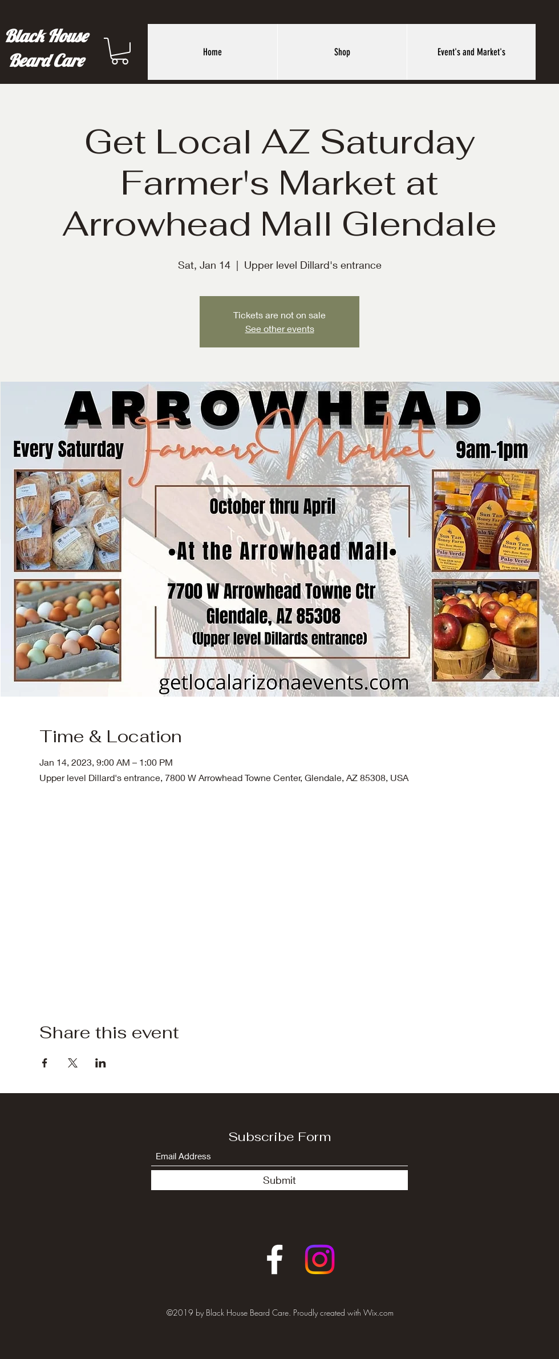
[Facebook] (274, 1259)
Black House (45, 36)
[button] (120, 51)
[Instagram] (319, 1259)
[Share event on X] (72, 1062)
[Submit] (279, 1180)
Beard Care (45, 60)
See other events (279, 328)
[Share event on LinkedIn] (100, 1062)
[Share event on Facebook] (44, 1062)
